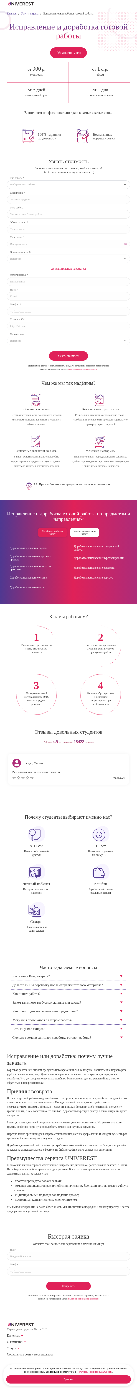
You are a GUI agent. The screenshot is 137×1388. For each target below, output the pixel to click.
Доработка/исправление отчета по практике (30, 568)
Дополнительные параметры (68, 268)
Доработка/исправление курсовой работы (99, 557)
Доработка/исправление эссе (27, 587)
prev (62, 801)
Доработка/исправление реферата (94, 567)
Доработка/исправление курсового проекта (30, 558)
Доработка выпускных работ (85, 532)
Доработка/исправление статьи (28, 577)
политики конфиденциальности (82, 369)
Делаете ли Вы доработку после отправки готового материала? (57, 985)
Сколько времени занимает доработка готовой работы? (51, 1037)
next (75, 801)
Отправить (68, 1286)
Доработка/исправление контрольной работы (96, 548)
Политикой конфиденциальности (94, 1371)
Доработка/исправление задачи (28, 548)
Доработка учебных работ (52, 532)
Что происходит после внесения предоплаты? (45, 1011)
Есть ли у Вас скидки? (28, 1029)
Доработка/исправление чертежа (93, 577)
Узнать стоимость (69, 53)
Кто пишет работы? (26, 994)
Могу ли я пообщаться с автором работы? (42, 1020)
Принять (68, 1379)
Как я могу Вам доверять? (31, 976)
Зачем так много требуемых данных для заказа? (46, 1002)
